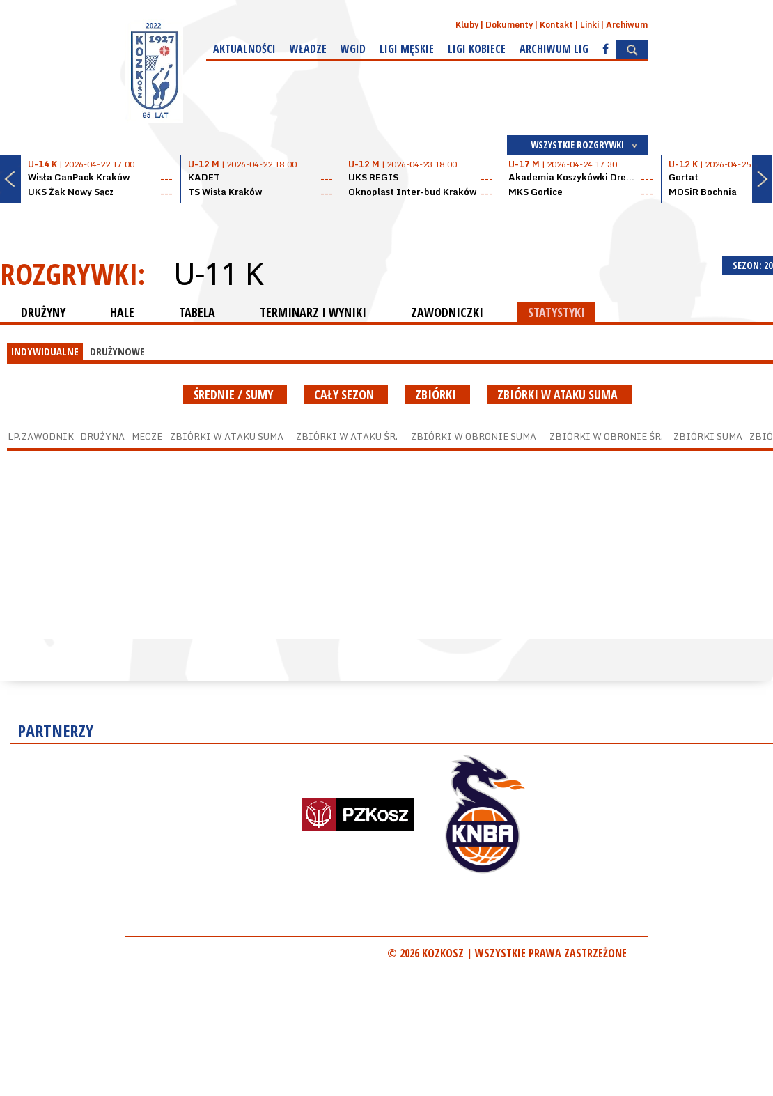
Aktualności (244, 48)
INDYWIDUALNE (45, 351)
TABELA (197, 312)
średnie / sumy (235, 394)
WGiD (353, 48)
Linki (589, 24)
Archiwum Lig (554, 48)
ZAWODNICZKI (447, 312)
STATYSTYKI (556, 312)
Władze (308, 48)
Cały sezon (345, 394)
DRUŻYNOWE (117, 351)
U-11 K (217, 274)
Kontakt (556, 24)
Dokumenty (509, 24)
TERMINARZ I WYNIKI (313, 312)
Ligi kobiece (477, 48)
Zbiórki (437, 394)
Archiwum (627, 24)
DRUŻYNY (43, 312)
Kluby (466, 24)
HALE (122, 312)
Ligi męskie (407, 48)
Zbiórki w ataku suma (559, 394)
